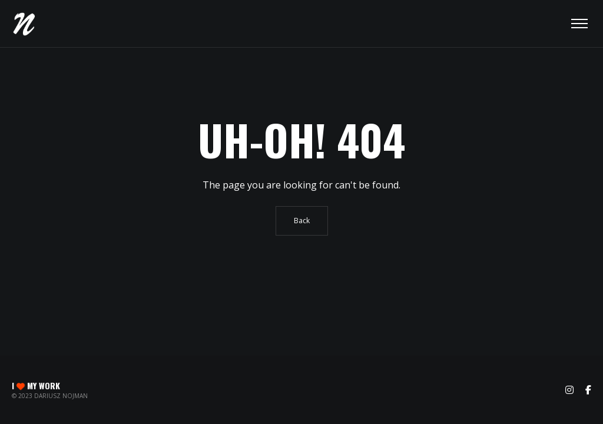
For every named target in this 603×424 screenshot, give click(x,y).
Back (302, 221)
